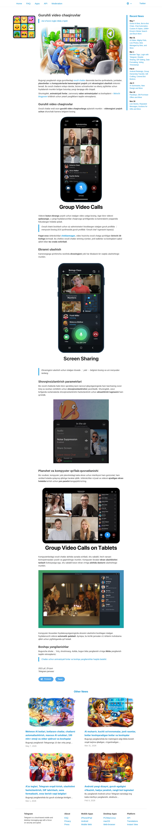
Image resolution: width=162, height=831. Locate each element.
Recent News (137, 16)
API (45, 3)
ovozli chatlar (79, 80)
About (67, 814)
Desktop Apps (110, 814)
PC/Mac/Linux (109, 818)
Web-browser (109, 824)
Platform (131, 814)
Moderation (57, 3)
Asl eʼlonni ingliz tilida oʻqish (55, 21)
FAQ (28, 3)
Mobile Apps (87, 814)
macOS (106, 821)
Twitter (141, 3)
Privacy (67, 821)
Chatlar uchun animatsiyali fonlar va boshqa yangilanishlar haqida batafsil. (74, 659)
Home (19, 3)
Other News (81, 691)
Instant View (132, 824)
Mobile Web (86, 824)
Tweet (60, 679)
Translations (132, 821)
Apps (37, 3)
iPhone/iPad (86, 818)
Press (66, 824)
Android (84, 821)
